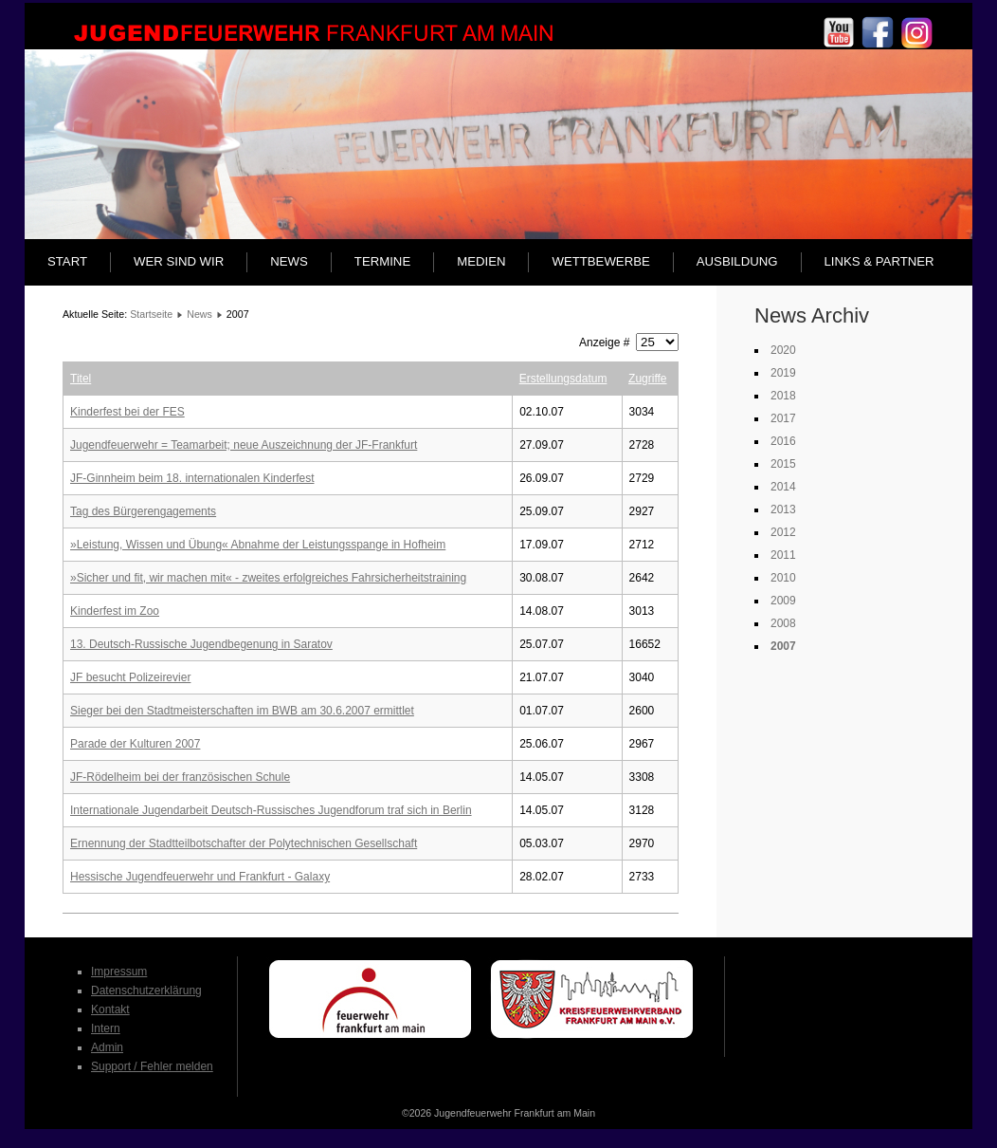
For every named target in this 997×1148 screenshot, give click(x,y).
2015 (783, 464)
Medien (481, 261)
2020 (783, 350)
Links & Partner (879, 261)
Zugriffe (647, 378)
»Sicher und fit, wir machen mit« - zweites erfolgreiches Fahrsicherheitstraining (268, 577)
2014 (783, 486)
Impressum (119, 971)
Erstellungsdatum (563, 378)
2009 (783, 600)
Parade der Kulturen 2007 (135, 743)
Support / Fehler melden (152, 1066)
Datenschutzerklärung (146, 990)
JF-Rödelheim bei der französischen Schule (180, 777)
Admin (107, 1047)
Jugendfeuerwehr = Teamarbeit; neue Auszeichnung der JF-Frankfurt (243, 445)
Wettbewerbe (600, 261)
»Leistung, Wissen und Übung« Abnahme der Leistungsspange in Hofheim (257, 544)
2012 (783, 532)
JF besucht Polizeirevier (130, 677)
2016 (783, 441)
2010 (783, 577)
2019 (783, 373)
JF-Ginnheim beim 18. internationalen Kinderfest (192, 478)
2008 (783, 623)
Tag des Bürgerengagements (143, 511)
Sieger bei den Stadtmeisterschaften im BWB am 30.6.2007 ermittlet (242, 710)
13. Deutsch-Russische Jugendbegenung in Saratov (201, 644)
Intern (105, 1028)
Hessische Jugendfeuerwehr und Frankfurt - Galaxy (200, 876)
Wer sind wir (179, 261)
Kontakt (110, 1009)
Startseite (151, 314)
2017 (783, 418)
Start (67, 261)
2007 (783, 646)
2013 (783, 509)
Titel (80, 378)
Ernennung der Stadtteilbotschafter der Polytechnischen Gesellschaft (243, 843)
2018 (783, 395)
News (289, 261)
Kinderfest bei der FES (127, 411)
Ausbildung (737, 261)
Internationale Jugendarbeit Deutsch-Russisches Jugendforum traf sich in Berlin (271, 810)
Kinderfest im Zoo (114, 611)
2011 (783, 555)
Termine (382, 261)
